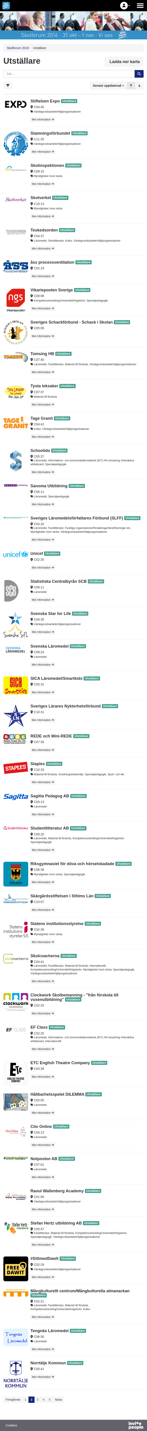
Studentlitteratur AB (49, 828)
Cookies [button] (11, 1425)
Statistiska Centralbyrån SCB (58, 581)
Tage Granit (41, 418)
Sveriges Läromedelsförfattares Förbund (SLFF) (76, 518)
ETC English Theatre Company (60, 1063)
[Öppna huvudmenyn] (140, 5)
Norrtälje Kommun (48, 1363)
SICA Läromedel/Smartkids (56, 678)
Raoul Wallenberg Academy (57, 1191)
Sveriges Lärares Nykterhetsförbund (65, 706)
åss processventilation (52, 262)
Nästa (58, 1399)
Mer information (43, 119)
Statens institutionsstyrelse (57, 923)
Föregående (13, 1399)
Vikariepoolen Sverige (51, 290)
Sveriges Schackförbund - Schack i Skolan (71, 322)
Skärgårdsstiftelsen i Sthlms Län (61, 896)
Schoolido (40, 450)
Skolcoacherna (44, 956)
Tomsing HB (42, 354)
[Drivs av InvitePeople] (124, 1426)
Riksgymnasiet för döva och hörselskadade (72, 864)
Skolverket (40, 197)
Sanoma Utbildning (49, 486)
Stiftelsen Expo (45, 101)
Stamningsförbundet (50, 133)
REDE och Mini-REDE (51, 736)
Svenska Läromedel (49, 646)
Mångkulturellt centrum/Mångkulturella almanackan (80, 1291)
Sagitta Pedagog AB (49, 796)
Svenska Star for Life (50, 613)
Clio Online (41, 1126)
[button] (125, 5)
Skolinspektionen (47, 165)
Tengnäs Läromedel (49, 1331)
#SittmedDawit (44, 1258)
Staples (37, 764)
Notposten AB (43, 1159)
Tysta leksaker (44, 386)
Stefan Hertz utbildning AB (56, 1223)
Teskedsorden (44, 230)
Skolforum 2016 (18, 48)
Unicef (36, 553)
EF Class (39, 1027)
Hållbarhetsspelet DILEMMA (57, 1094)
